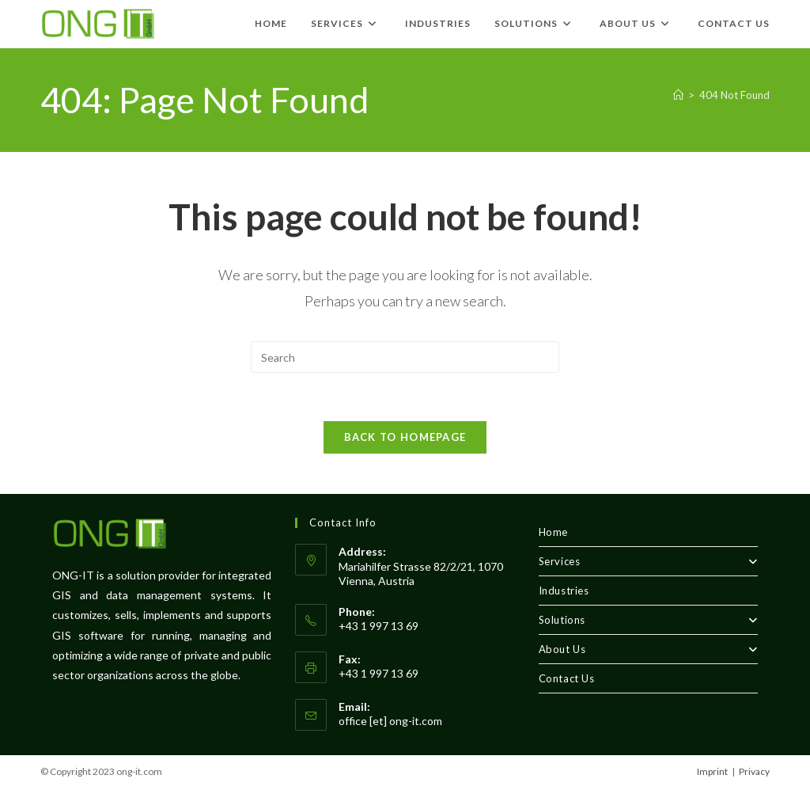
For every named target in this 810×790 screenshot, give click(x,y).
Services (648, 561)
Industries (564, 590)
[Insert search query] (405, 357)
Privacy (754, 771)
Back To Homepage (405, 437)
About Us (648, 649)
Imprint (712, 771)
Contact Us (567, 678)
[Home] (678, 95)
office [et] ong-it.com (390, 720)
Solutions (648, 619)
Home (553, 532)
